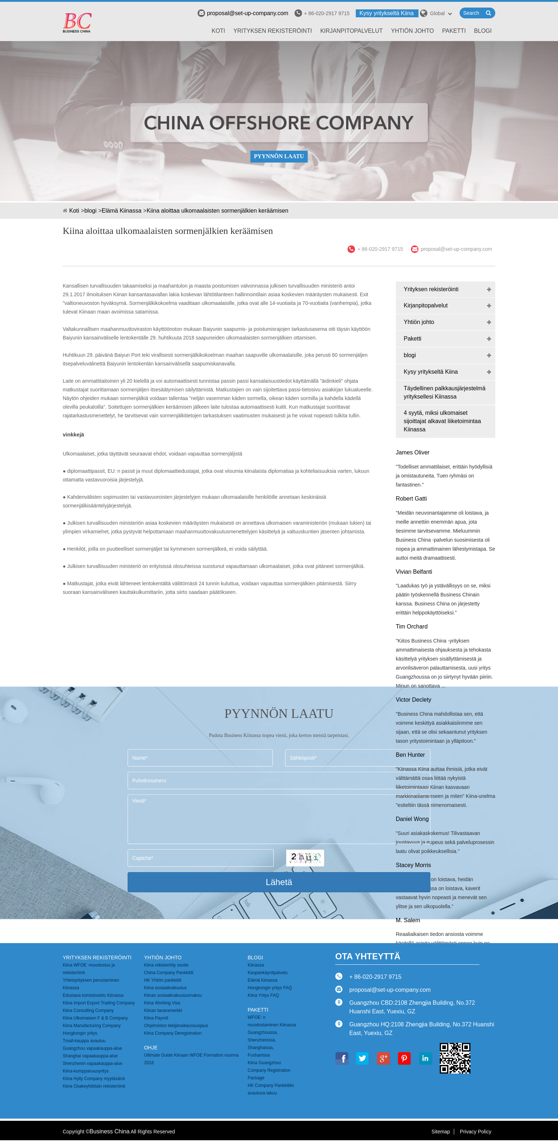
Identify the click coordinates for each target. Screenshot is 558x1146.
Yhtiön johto (412, 31)
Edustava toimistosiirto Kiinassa (93, 995)
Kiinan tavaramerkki (163, 1010)
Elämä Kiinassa (121, 211)
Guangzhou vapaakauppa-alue (92, 1048)
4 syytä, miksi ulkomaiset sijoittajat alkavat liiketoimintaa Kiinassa (442, 421)
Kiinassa (256, 965)
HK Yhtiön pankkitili (162, 980)
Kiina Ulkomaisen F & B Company (95, 1018)
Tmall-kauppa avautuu (84, 1040)
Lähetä (279, 882)
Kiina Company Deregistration (172, 1033)
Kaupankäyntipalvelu (268, 972)
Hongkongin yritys (80, 1033)
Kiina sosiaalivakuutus (165, 987)
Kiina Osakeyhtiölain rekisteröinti (94, 1086)
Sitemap (440, 1131)
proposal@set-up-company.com (243, 13)
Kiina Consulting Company (88, 1010)
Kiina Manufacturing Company (92, 1025)
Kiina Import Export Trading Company (99, 1002)
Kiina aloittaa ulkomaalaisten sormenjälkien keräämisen (217, 211)
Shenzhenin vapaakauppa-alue (92, 1063)
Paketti (454, 31)
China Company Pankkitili (169, 972)
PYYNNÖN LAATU (279, 156)
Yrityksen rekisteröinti (273, 31)
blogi (483, 31)
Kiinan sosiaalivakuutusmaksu (173, 995)
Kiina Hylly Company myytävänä (94, 1078)
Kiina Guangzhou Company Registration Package (269, 1070)
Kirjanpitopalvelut (351, 31)
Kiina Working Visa (162, 1002)
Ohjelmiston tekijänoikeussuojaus (176, 1025)
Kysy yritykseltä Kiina (386, 13)
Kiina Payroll (156, 1018)
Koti (218, 31)
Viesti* (279, 819)
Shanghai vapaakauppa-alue (90, 1055)
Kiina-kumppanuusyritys (85, 1071)
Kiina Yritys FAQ (263, 995)
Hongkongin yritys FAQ (270, 987)
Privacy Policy (475, 1131)
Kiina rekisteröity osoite (166, 965)
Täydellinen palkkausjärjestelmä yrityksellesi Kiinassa (445, 392)
